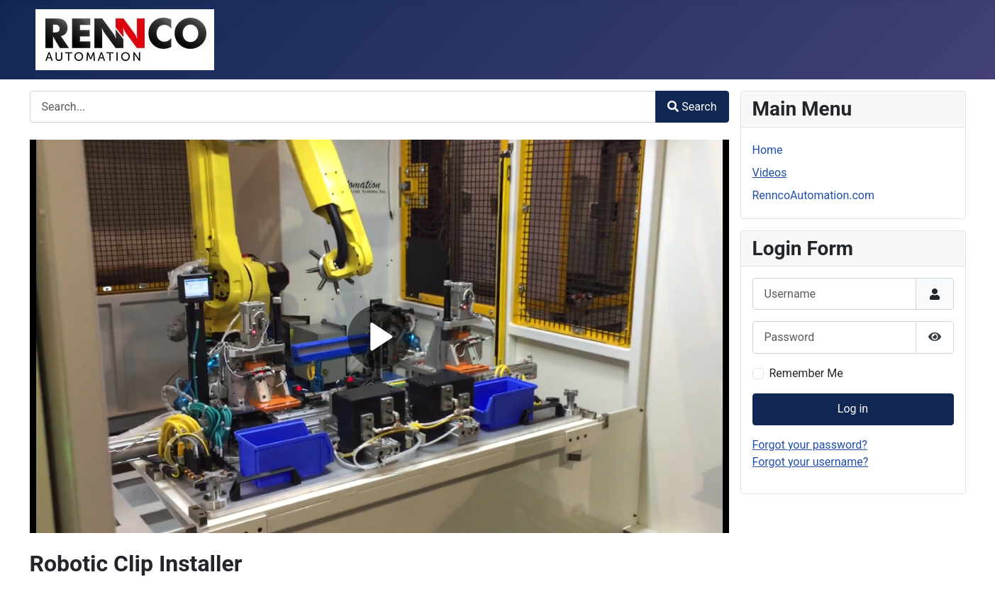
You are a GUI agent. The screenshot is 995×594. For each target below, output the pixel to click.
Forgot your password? (809, 445)
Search (691, 106)
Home (767, 150)
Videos (769, 172)
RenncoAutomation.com (813, 195)
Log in (853, 408)
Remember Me (806, 373)
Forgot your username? (810, 462)
